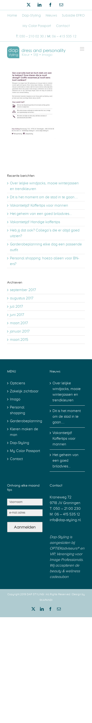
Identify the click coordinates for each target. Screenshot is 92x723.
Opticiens (17, 383)
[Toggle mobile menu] (82, 48)
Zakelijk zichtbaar (24, 391)
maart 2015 (19, 339)
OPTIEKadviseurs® (64, 548)
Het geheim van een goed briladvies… (41, 214)
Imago (15, 399)
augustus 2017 (21, 298)
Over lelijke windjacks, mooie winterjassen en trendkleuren (67, 391)
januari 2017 (20, 331)
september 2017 (23, 290)
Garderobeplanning (25, 421)
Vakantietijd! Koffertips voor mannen (39, 205)
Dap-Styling (19, 443)
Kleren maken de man (24, 432)
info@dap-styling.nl (65, 520)
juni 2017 (17, 315)
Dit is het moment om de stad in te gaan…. (44, 197)
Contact (16, 459)
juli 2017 (16, 306)
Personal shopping (17, 410)
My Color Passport (25, 451)
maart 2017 (19, 323)
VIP (52, 554)
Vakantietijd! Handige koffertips (35, 222)
